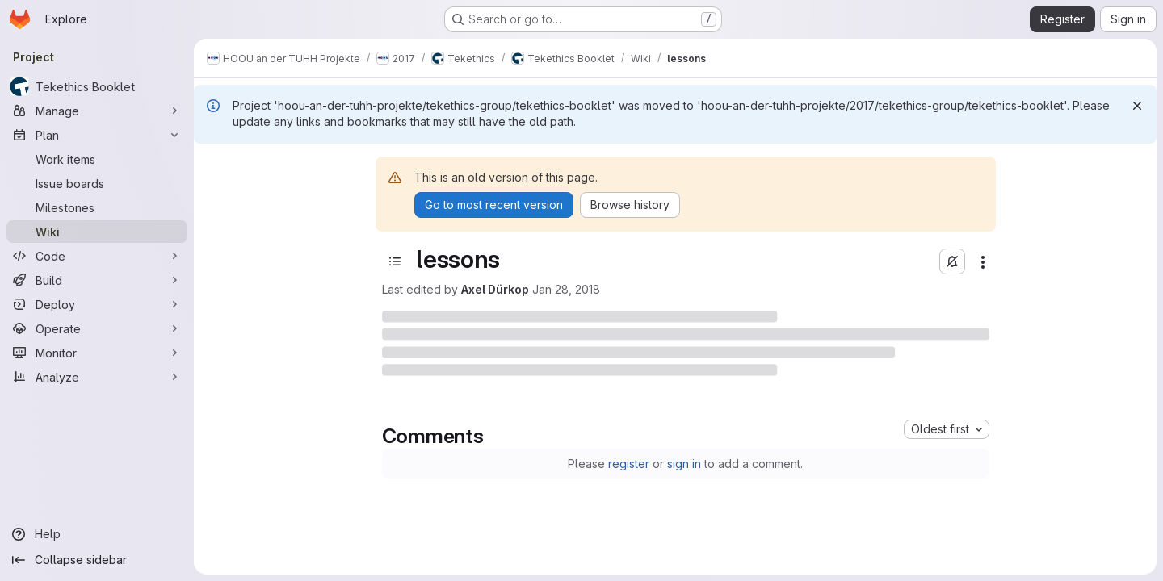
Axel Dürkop (495, 289)
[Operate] (96, 328)
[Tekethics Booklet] (96, 86)
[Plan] (96, 134)
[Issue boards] (96, 183)
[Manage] (96, 110)
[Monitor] (96, 352)
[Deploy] (96, 304)
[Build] (96, 280)
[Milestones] (96, 207)
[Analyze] (96, 377)
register (628, 463)
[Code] (96, 256)
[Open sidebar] (395, 261)
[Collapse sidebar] (96, 560)
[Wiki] (96, 231)
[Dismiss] (1137, 105)
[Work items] (96, 159)
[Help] (96, 534)
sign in (684, 463)
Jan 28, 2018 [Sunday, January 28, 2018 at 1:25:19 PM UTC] (566, 289)
